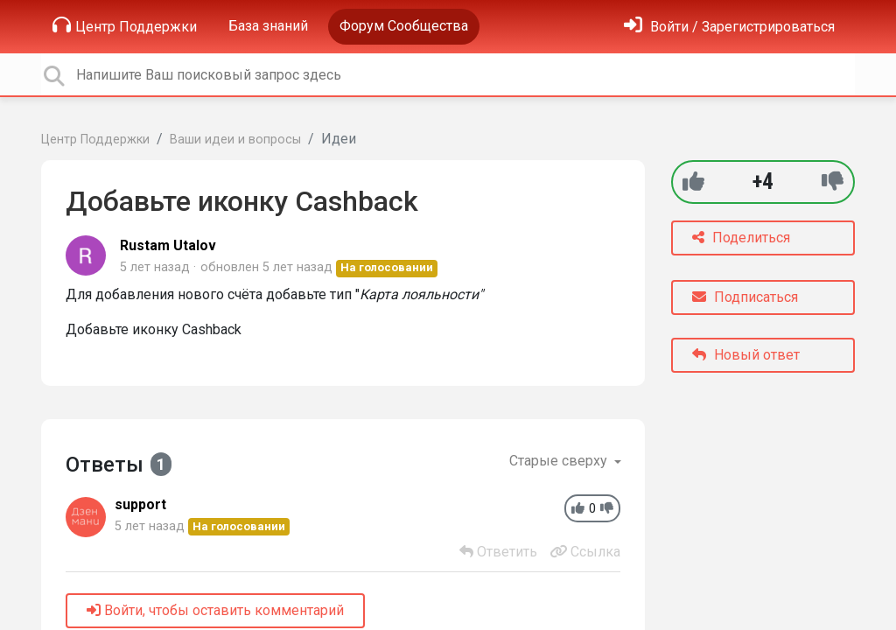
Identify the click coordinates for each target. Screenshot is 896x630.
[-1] (833, 181)
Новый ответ (746, 354)
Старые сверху (560, 460)
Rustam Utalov (168, 245)
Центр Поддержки (124, 25)
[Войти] (729, 27)
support (140, 504)
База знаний (268, 26)
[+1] (693, 181)
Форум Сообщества (404, 26)
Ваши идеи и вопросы (235, 139)
